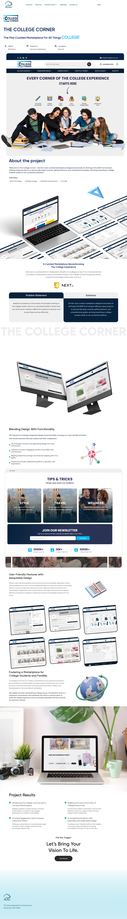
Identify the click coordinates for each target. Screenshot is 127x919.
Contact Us (73, 4)
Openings (63, 4)
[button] (99, 4)
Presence (29, 4)
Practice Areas (50, 5)
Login (99, 4)
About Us (38, 4)
